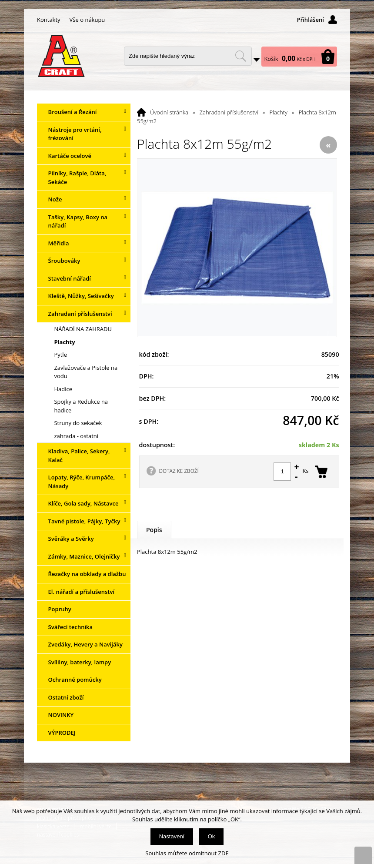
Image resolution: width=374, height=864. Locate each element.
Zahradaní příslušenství (229, 112)
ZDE (223, 853)
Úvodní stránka (169, 112)
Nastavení (172, 836)
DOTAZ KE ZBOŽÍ (179, 470)
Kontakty (48, 19)
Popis (154, 530)
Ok (211, 836)
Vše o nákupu (87, 19)
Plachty (278, 112)
